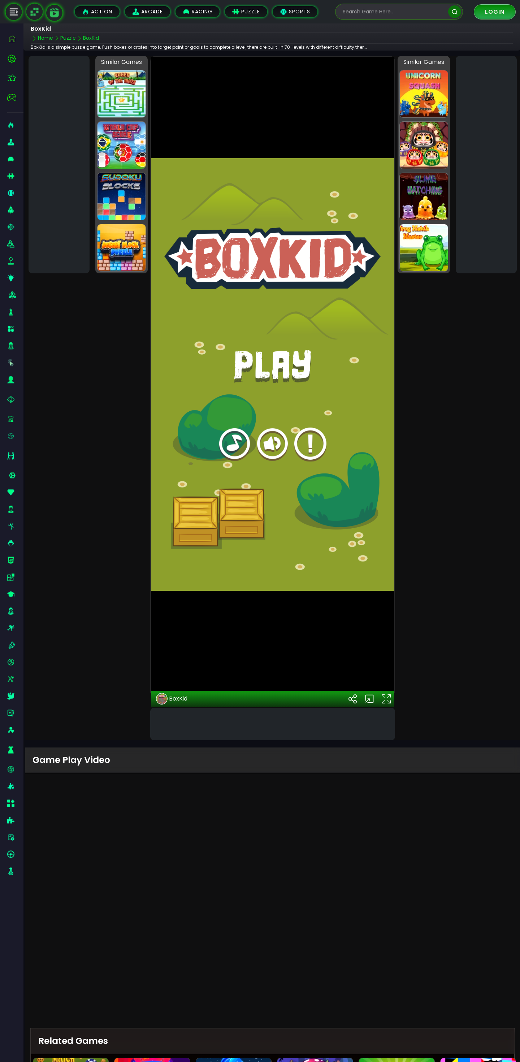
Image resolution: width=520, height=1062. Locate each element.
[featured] (15, 78)
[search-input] (393, 11)
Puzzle (246, 12)
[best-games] (15, 58)
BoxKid (171, 699)
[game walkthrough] (54, 13)
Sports (295, 12)
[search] (454, 11)
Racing (197, 12)
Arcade (147, 12)
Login (494, 12)
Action (97, 12)
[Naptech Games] (34, 12)
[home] (15, 38)
